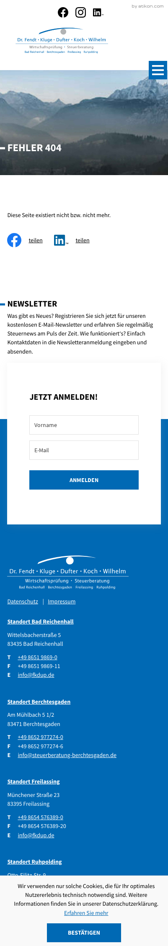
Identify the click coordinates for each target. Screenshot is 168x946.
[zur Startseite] (61, 41)
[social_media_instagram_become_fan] (80, 12)
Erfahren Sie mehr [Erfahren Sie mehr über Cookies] (86, 913)
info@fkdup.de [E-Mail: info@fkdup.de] (36, 674)
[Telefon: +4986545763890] (40, 816)
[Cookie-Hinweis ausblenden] (84, 932)
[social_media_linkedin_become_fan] (98, 12)
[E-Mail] (83, 449)
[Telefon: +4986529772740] (40, 736)
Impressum (61, 601)
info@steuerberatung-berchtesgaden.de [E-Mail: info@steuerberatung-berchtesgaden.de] (67, 754)
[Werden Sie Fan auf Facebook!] (63, 12)
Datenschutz (22, 601)
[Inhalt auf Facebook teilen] (30, 239)
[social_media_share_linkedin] (77, 239)
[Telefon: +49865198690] (37, 657)
